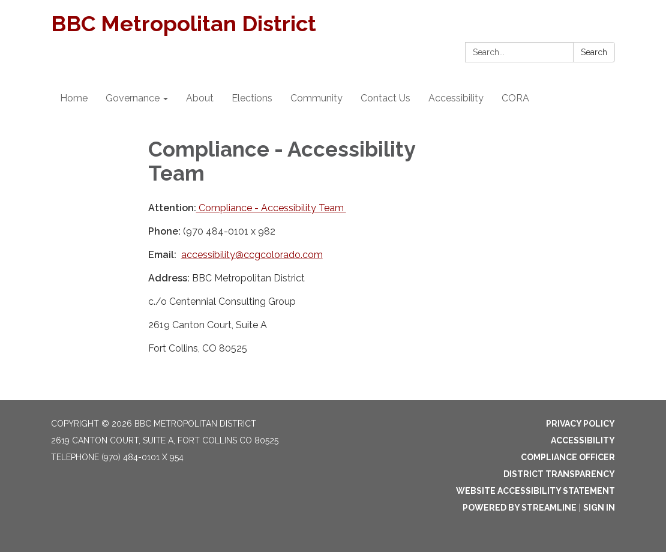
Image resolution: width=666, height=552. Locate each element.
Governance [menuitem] (133, 98)
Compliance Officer (568, 457)
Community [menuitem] (316, 98)
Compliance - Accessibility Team (271, 208)
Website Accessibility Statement (535, 491)
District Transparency (559, 474)
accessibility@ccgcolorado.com (252, 254)
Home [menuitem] (74, 98)
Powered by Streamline (520, 507)
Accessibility (583, 440)
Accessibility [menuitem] (456, 98)
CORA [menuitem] (515, 98)
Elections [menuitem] (252, 98)
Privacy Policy (580, 423)
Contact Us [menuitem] (385, 98)
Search (594, 52)
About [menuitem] (200, 98)
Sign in (599, 507)
